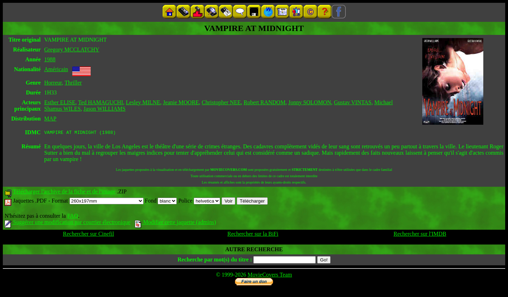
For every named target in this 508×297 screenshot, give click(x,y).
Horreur (53, 83)
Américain (56, 69)
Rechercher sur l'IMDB (419, 235)
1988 (49, 59)
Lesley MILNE (143, 102)
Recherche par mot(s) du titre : (214, 261)
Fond (161, 202)
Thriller (73, 83)
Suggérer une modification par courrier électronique (68, 223)
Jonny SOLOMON (309, 102)
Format (97, 202)
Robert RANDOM (264, 102)
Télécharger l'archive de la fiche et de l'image (64, 193)
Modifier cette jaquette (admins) (175, 223)
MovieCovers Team (270, 276)
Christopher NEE (221, 102)
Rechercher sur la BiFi (253, 235)
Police (199, 202)
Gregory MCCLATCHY (71, 49)
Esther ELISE (59, 102)
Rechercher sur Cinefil (88, 235)
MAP (50, 119)
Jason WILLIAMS (105, 109)
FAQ (72, 217)
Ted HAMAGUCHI (100, 102)
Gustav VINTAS (352, 102)
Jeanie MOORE (181, 102)
